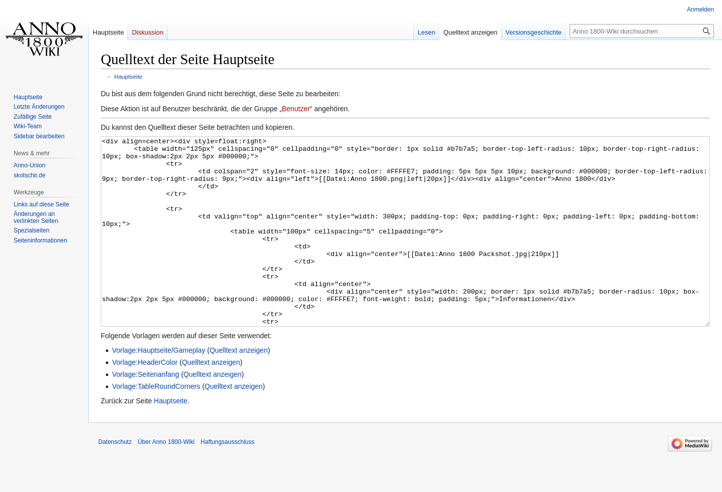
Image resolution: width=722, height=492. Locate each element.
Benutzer (296, 109)
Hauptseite (128, 76)
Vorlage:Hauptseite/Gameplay (158, 388)
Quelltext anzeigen (239, 388)
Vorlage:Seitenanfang (145, 412)
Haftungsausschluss (227, 479)
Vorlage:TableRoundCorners (156, 424)
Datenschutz (115, 479)
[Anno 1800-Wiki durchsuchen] (642, 31)
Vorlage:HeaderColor (144, 400)
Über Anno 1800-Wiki (166, 479)
